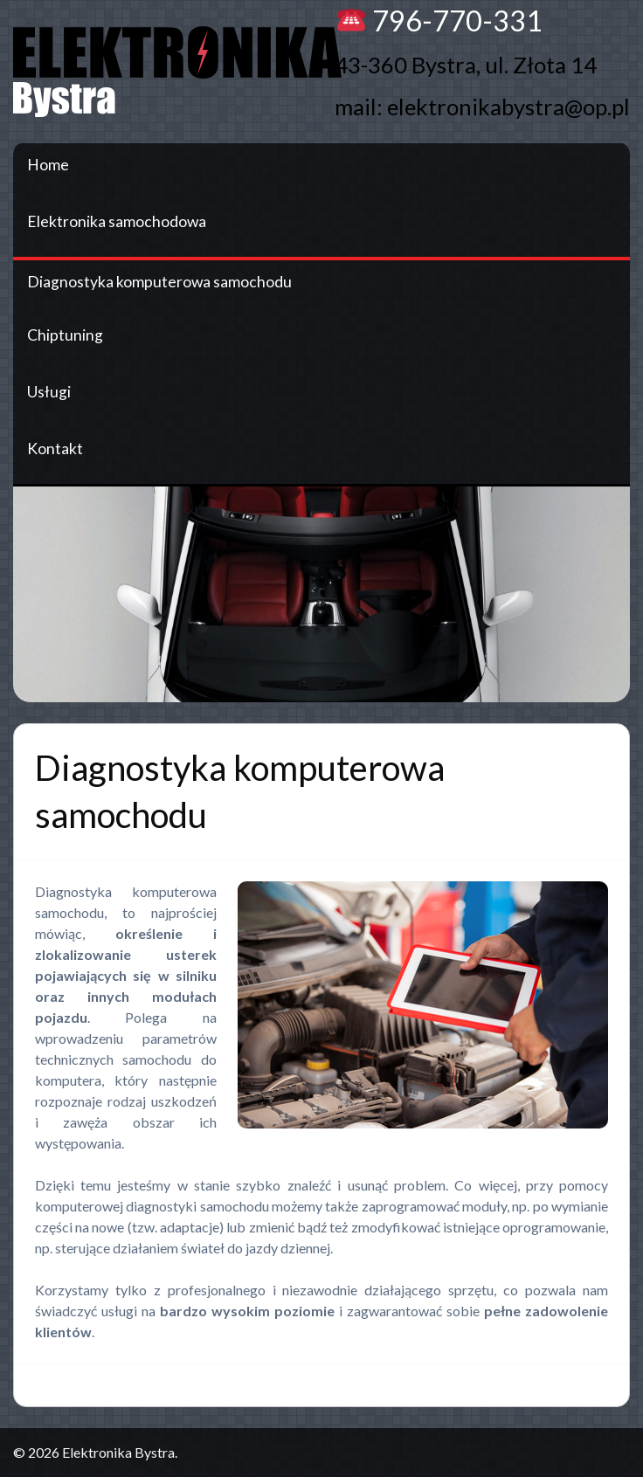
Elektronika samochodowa (116, 221)
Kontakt (55, 448)
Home (48, 164)
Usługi (49, 392)
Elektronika (188, 71)
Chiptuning (65, 335)
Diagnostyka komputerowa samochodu (159, 282)
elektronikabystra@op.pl (508, 106)
